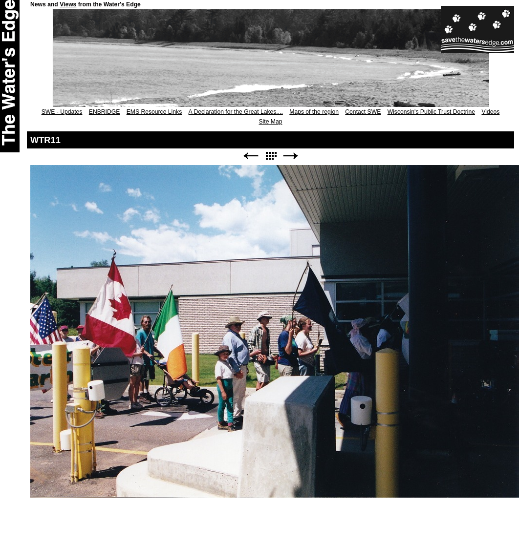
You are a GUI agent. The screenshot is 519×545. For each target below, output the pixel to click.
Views (68, 4)
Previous (250, 156)
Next (290, 156)
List (270, 156)
